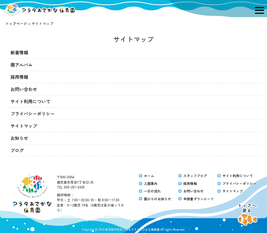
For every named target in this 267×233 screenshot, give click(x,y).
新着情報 (19, 52)
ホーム (149, 175)
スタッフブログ (195, 175)
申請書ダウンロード (198, 198)
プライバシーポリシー (32, 113)
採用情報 (19, 77)
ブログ (17, 150)
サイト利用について (30, 101)
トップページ (16, 23)
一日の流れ (152, 191)
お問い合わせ (23, 89)
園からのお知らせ (157, 198)
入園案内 (150, 183)
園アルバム (21, 64)
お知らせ (19, 138)
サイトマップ (23, 125)
